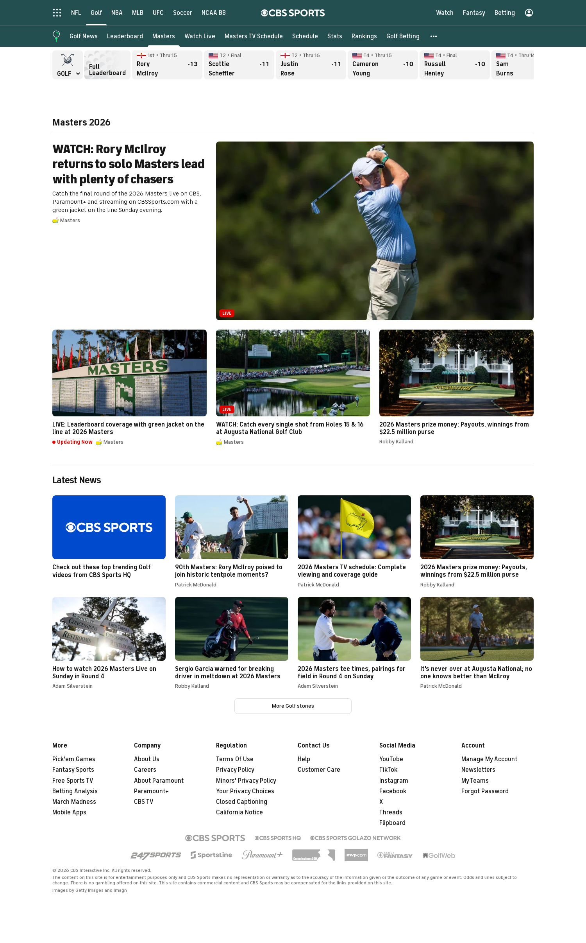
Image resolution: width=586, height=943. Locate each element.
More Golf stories (293, 706)
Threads (390, 812)
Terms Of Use (235, 759)
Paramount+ (151, 791)
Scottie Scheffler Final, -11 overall (239, 64)
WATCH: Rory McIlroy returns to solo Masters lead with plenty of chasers (293, 231)
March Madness (74, 802)
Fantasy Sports (73, 770)
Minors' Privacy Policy (246, 781)
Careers (145, 770)
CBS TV (144, 802)
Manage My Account (489, 759)
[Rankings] (364, 36)
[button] (434, 36)
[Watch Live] (200, 36)
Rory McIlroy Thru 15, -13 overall (167, 64)
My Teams (475, 781)
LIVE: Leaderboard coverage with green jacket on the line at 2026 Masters (129, 388)
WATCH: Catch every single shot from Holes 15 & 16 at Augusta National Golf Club (293, 388)
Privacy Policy (235, 770)
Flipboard (392, 823)
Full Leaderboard (107, 64)
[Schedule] (305, 36)
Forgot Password (485, 791)
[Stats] (335, 36)
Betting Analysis (75, 791)
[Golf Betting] (403, 36)
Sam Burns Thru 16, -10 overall (526, 64)
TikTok (388, 770)
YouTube (391, 759)
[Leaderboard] (125, 36)
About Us (146, 759)
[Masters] (164, 36)
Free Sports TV (72, 781)
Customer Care (319, 770)
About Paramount (159, 781)
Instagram (393, 781)
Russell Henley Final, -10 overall (455, 64)
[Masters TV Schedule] (254, 36)
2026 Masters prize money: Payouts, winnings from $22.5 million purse (456, 387)
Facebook (392, 791)
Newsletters (478, 770)
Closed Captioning (241, 802)
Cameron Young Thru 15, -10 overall (383, 64)
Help (304, 759)
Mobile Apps (69, 812)
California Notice (239, 812)
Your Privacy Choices (245, 791)
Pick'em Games (73, 759)
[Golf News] (83, 36)
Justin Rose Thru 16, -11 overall (311, 64)
